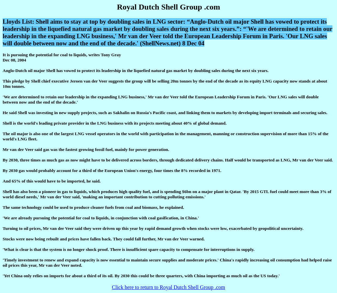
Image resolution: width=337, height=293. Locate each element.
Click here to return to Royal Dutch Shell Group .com (168, 287)
